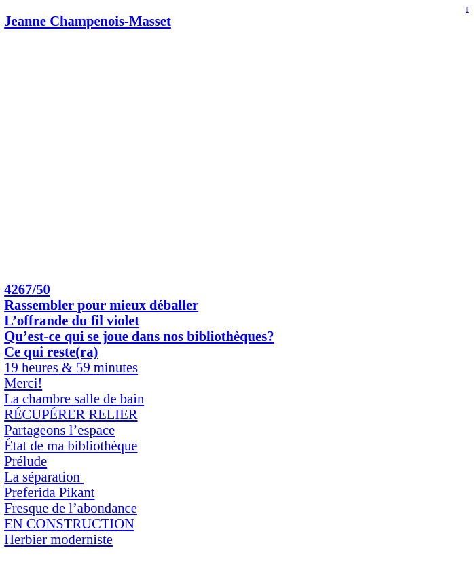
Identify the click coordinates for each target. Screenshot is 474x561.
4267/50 (27, 289)
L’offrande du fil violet (71, 320)
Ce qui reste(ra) (51, 351)
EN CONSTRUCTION (69, 523)
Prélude (25, 461)
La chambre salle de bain (74, 398)
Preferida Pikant (49, 492)
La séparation (44, 476)
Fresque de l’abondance (70, 508)
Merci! (23, 383)
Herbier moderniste (58, 539)
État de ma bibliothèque (70, 445)
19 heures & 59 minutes (71, 367)
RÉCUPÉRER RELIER (70, 414)
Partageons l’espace (59, 429)
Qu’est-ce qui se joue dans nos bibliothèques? (139, 336)
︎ (467, 9)
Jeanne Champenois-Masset (87, 21)
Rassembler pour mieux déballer (101, 304)
